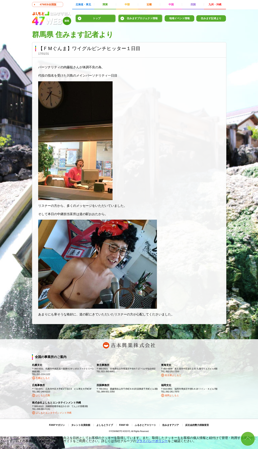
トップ (97, 18)
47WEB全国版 (48, 4)
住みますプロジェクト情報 (142, 18)
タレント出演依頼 (80, 425)
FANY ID (123, 425)
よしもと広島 (43, 395)
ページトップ (248, 439)
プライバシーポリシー (152, 441)
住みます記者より (211, 18)
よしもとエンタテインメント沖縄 (53, 412)
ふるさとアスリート (145, 425)
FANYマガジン (57, 425)
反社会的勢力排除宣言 (197, 425)
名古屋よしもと (173, 375)
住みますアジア (170, 425)
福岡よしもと (172, 395)
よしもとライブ (104, 425)
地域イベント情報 (179, 18)
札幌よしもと (43, 378)
